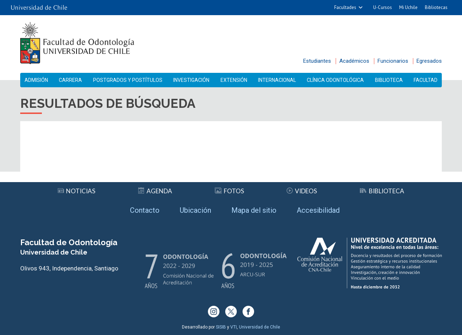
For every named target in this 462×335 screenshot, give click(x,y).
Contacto (145, 210)
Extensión (234, 80)
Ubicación (195, 210)
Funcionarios (393, 61)
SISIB (221, 327)
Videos (302, 191)
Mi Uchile (408, 7)
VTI (233, 327)
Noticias (76, 191)
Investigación (191, 80)
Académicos (354, 61)
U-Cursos (382, 7)
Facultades (345, 7)
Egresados (429, 61)
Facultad (425, 80)
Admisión (36, 80)
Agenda (155, 191)
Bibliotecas (436, 7)
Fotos (229, 191)
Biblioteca (389, 80)
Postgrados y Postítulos (127, 80)
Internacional (277, 80)
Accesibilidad (318, 210)
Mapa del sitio (253, 210)
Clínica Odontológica (335, 80)
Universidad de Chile (259, 327)
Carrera (70, 80)
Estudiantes (317, 61)
